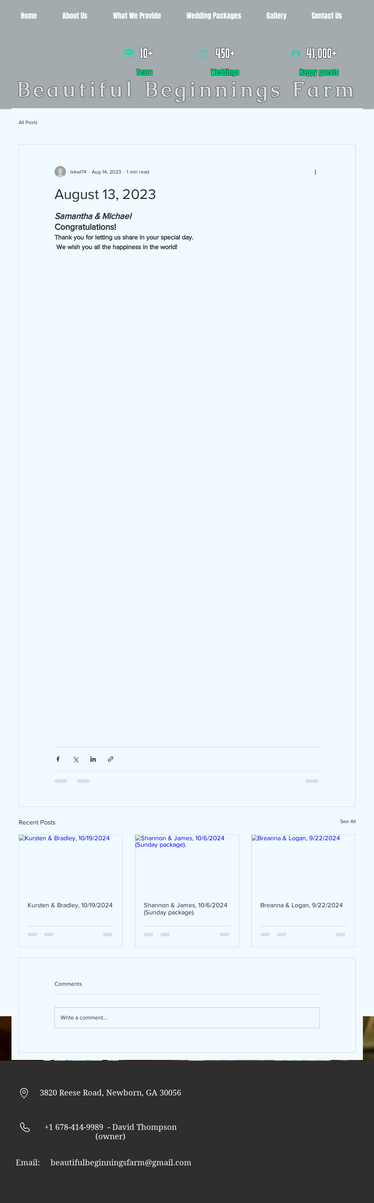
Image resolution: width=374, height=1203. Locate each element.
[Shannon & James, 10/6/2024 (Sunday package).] (187, 864)
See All (348, 821)
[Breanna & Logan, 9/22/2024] (303, 864)
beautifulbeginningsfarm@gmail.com (121, 1162)
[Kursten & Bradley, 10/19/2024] (71, 864)
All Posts (28, 122)
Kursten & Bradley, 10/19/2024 (70, 905)
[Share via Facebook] (58, 759)
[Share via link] (110, 759)
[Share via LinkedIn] (93, 759)
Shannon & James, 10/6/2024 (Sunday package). (185, 909)
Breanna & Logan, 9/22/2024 (301, 905)
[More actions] (315, 171)
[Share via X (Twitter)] (75, 759)
